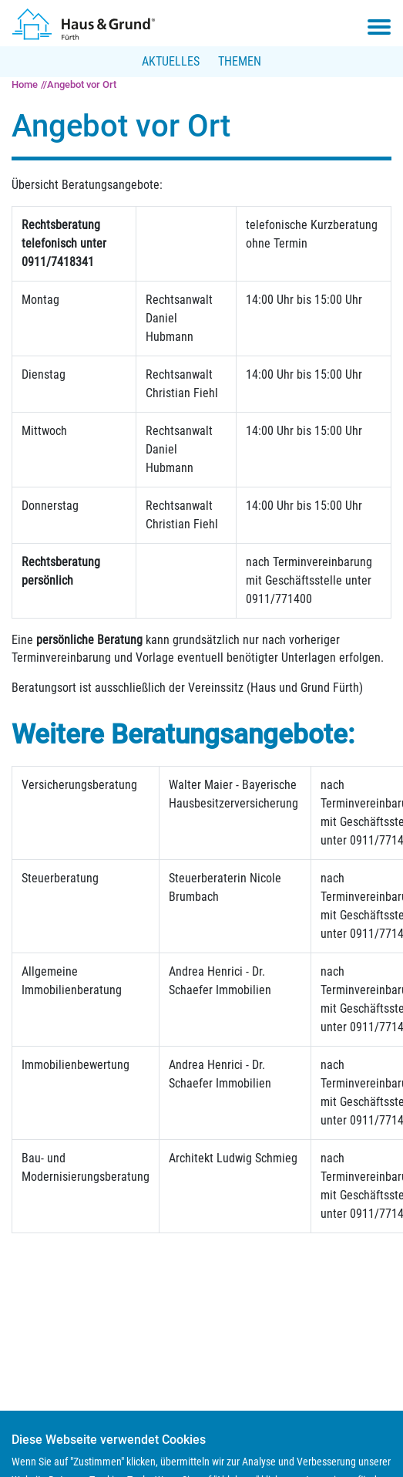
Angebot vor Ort (81, 84)
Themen (239, 61)
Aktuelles (171, 61)
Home (25, 84)
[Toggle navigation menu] (379, 27)
